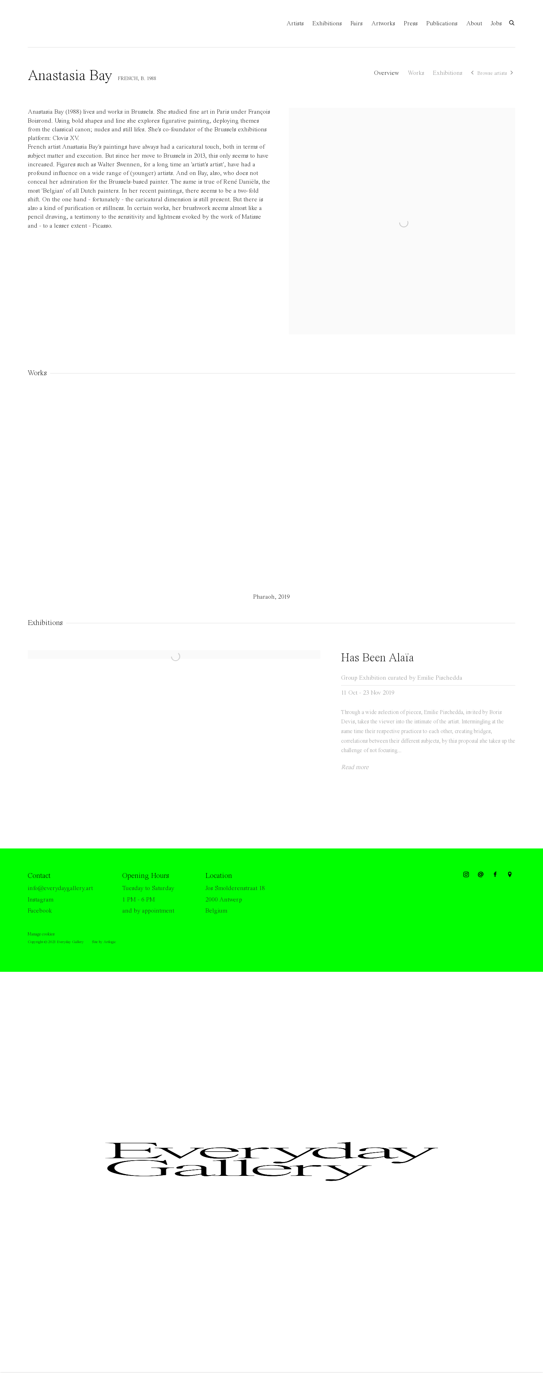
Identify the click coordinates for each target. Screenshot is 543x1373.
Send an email (480, 874)
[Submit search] (512, 22)
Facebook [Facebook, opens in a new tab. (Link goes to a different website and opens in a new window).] (495, 874)
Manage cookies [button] (41, 934)
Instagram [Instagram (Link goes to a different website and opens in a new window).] (40, 900)
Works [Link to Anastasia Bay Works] (416, 73)
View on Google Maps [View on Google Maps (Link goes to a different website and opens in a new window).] (509, 874)
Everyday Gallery (55, 23)
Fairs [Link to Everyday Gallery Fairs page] (356, 23)
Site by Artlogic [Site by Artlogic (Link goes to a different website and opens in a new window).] (104, 942)
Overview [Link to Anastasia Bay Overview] (386, 73)
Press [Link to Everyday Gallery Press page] (411, 23)
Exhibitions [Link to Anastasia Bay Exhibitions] (447, 73)
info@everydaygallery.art (60, 888)
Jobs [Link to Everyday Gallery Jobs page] (496, 23)
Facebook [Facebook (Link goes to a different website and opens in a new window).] (40, 911)
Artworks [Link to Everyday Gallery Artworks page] (383, 23)
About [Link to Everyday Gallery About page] (474, 23)
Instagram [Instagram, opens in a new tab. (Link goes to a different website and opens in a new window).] (466, 874)
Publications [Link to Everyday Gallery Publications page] (441, 23)
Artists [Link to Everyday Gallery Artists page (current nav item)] (295, 23)
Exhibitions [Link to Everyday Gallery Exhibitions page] (327, 23)
